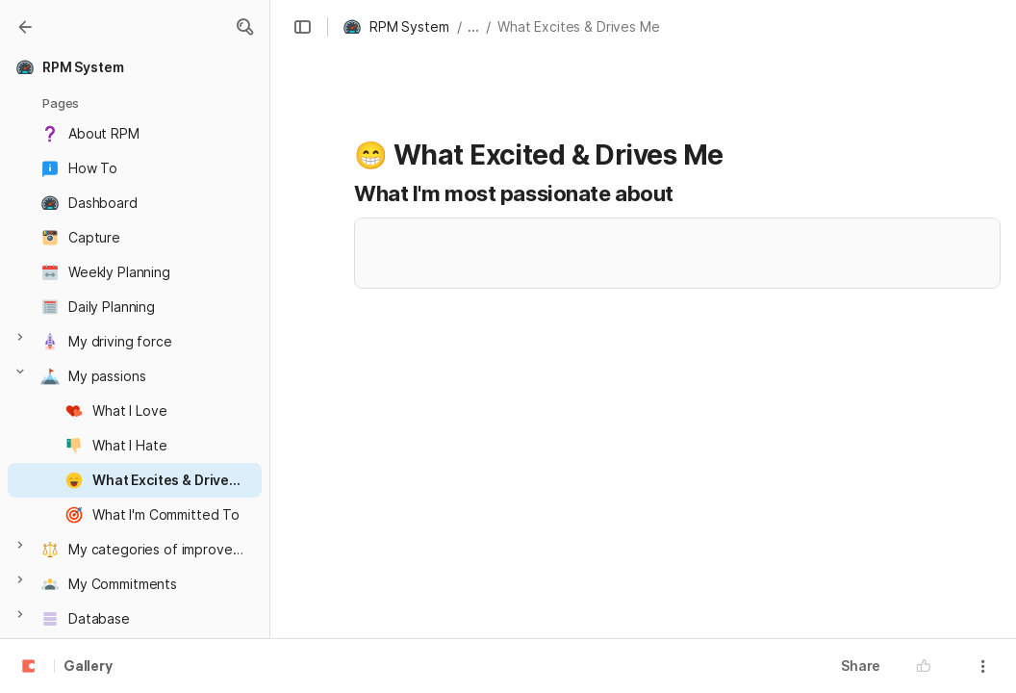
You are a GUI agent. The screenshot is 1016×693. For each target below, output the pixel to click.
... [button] (473, 26)
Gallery (88, 667)
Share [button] (860, 665)
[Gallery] (25, 26)
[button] (244, 26)
